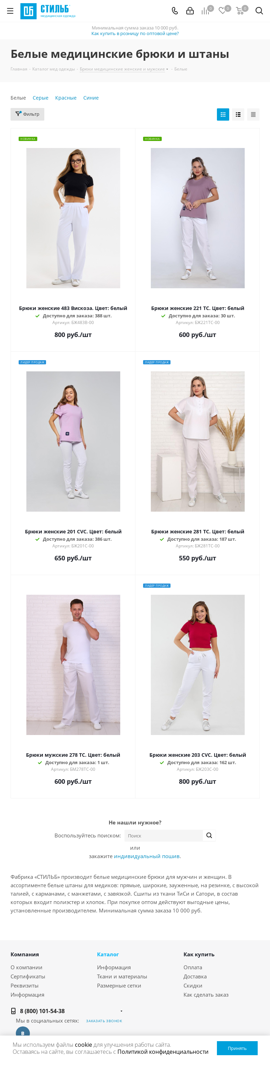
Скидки (193, 985)
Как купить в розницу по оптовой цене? (135, 33)
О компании (27, 967)
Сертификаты (28, 976)
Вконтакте (23, 1033)
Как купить (199, 954)
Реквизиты (25, 985)
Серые (41, 97)
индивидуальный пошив (147, 856)
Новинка (28, 139)
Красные (66, 97)
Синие (91, 97)
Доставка (195, 976)
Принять (237, 1048)
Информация (27, 994)
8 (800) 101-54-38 (42, 1011)
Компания (25, 954)
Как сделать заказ (206, 994)
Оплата (193, 967)
